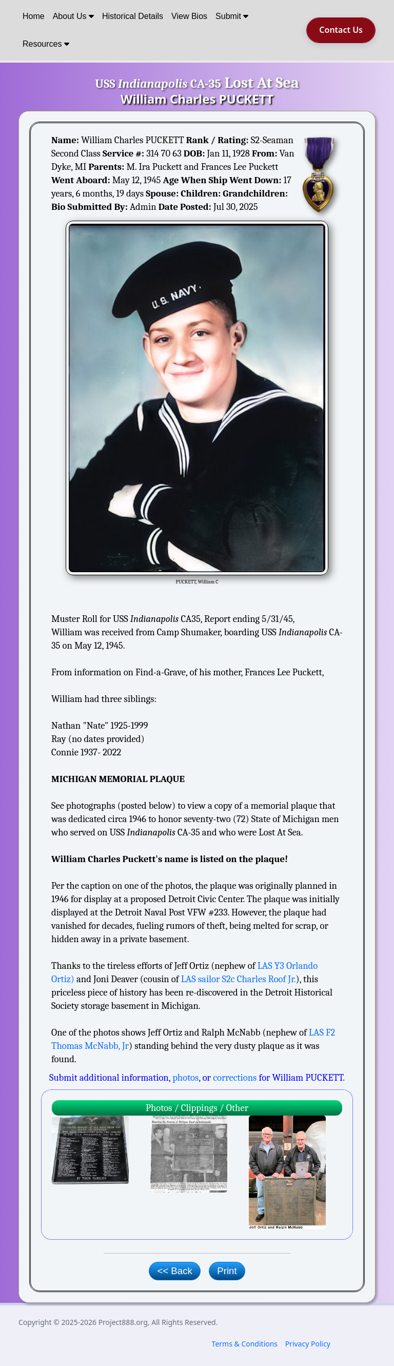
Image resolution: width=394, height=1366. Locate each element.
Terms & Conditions (245, 1344)
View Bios (189, 16)
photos (185, 1077)
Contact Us (341, 29)
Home (34, 16)
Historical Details (132, 16)
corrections (235, 1077)
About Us (73, 16)
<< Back (174, 1270)
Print (227, 1270)
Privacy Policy (307, 1344)
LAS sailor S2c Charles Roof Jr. (238, 979)
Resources (46, 44)
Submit (231, 16)
